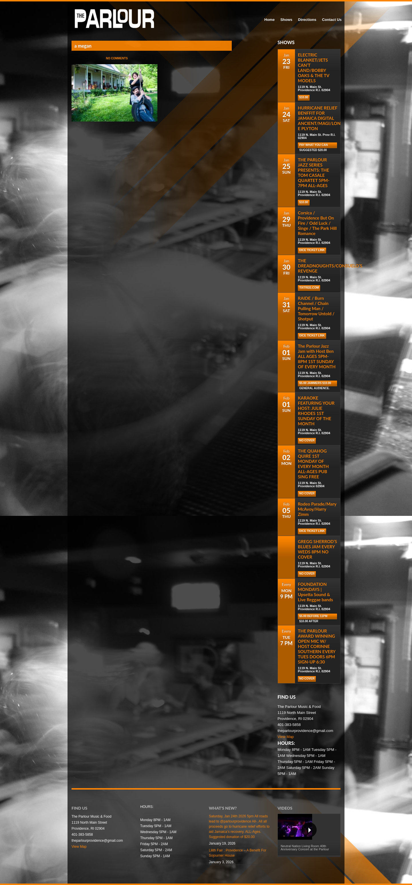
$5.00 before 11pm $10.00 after (313, 616)
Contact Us (332, 19)
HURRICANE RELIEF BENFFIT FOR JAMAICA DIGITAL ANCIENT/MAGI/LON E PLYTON (319, 118)
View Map (286, 737)
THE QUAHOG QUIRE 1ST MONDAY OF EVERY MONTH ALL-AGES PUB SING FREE (313, 463)
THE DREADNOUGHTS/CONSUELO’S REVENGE (330, 265)
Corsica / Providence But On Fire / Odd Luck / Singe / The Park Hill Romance (317, 223)
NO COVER (306, 440)
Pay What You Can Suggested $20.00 (313, 145)
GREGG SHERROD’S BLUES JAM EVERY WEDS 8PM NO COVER (317, 549)
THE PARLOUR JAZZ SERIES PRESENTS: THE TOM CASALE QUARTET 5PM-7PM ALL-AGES (313, 172)
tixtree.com (309, 287)
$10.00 (303, 97)
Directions (307, 19)
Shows (286, 19)
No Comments (117, 58)
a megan (83, 45)
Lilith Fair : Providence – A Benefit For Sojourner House (237, 852)
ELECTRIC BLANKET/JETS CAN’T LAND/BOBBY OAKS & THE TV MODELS (313, 67)
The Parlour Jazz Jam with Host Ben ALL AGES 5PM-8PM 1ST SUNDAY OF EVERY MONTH (317, 356)
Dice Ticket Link (312, 250)
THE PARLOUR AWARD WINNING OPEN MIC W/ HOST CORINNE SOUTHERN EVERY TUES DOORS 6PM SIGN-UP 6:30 (316, 646)
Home (269, 19)
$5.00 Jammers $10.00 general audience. (315, 383)
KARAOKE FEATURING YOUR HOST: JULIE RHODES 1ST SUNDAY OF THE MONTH (316, 410)
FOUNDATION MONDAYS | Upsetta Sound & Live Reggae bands (315, 591)
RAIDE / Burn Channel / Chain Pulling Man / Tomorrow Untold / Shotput (316, 308)
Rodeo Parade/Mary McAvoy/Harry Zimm (317, 509)
